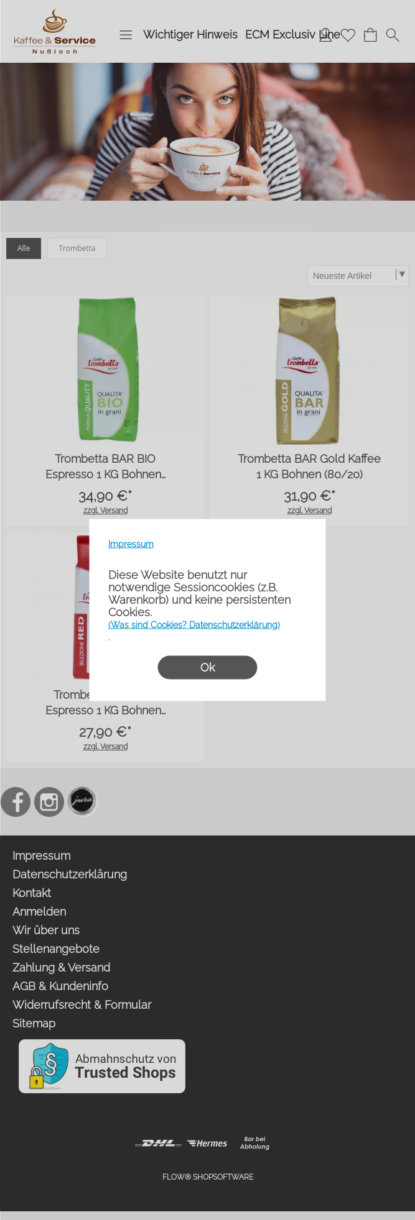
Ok (207, 667)
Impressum (131, 544)
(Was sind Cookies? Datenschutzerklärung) (194, 625)
